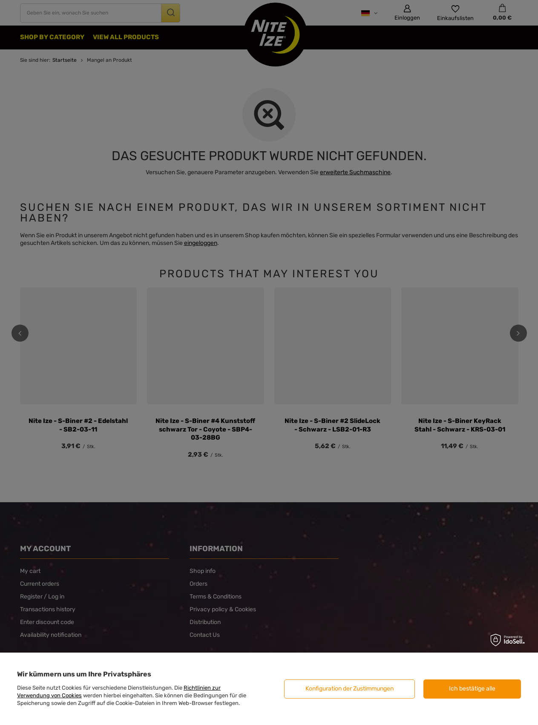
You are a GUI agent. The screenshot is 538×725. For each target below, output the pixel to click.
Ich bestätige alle (472, 688)
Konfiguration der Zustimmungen (349, 688)
